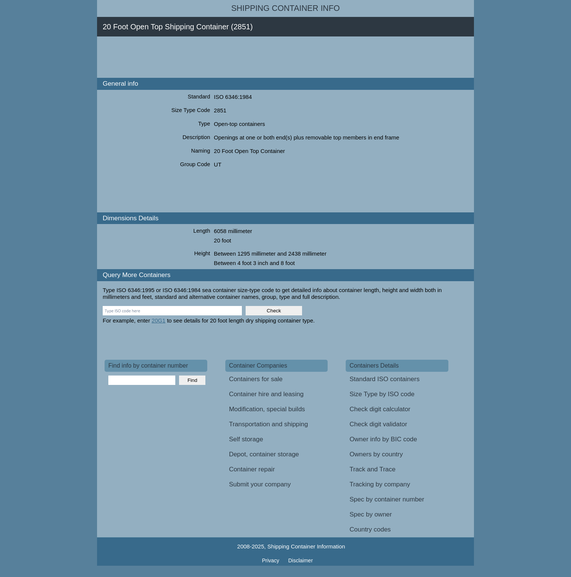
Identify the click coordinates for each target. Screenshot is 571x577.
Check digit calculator (379, 409)
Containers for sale (256, 379)
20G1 (159, 320)
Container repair (252, 469)
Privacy (271, 560)
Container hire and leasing (266, 394)
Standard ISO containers (384, 379)
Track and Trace (372, 469)
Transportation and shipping (268, 424)
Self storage (246, 439)
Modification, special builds (267, 409)
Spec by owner (370, 514)
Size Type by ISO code (382, 394)
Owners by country (376, 454)
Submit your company (260, 484)
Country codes (370, 529)
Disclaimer (300, 560)
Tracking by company (379, 484)
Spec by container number (386, 499)
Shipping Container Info (285, 8)
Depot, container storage (264, 454)
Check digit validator (378, 424)
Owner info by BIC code (383, 439)
